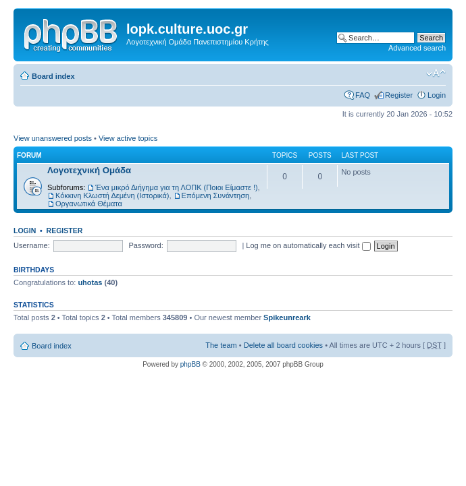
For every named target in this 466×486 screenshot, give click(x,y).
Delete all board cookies (283, 345)
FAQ (362, 95)
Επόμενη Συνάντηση (216, 195)
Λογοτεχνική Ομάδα (89, 170)
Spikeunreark (287, 317)
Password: (145, 245)
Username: (32, 245)
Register (399, 95)
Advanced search (417, 48)
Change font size (436, 73)
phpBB (190, 364)
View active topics (128, 138)
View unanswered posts (53, 138)
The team (220, 345)
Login (437, 95)
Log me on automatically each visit (308, 245)
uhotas (90, 282)
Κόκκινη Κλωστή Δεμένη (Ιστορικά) (112, 195)
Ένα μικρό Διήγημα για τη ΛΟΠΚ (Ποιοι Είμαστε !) (176, 187)
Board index (53, 76)
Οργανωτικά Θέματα (88, 204)
